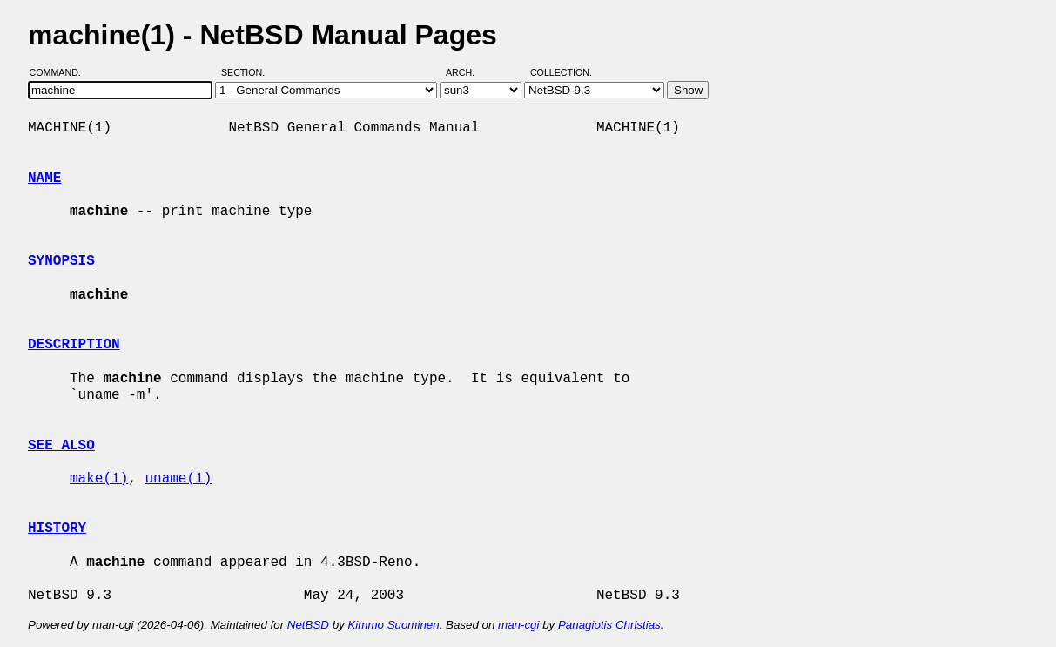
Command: (60, 72)
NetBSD (308, 624)
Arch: (468, 72)
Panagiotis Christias (609, 624)
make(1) (99, 479)
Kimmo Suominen (393, 624)
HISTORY (57, 528)
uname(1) (178, 479)
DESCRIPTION (74, 344)
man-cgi (518, 624)
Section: (246, 72)
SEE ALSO (61, 445)
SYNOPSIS (61, 261)
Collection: (561, 72)
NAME (44, 178)
